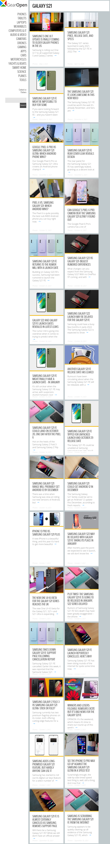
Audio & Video (18, 34)
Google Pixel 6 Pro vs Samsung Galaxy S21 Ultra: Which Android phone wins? (44, 152)
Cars (23, 55)
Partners (23, 92)
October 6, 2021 (45, 619)
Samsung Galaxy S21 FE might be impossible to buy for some (44, 101)
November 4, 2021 (80, 119)
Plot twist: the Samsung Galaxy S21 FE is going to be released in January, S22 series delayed (80, 599)
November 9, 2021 (45, 119)
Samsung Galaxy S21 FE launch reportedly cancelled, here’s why (79, 653)
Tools (23, 80)
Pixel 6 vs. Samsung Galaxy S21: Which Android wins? (43, 205)
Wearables (20, 26)
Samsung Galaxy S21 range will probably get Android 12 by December (45, 486)
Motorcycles (18, 59)
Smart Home (19, 67)
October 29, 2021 (80, 341)
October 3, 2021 (45, 674)
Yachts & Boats (17, 63)
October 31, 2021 (45, 230)
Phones (21, 14)
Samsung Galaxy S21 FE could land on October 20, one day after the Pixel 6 (46, 432)
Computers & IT (17, 30)
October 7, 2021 (45, 563)
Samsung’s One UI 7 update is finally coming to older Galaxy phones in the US (45, 41)
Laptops (21, 22)
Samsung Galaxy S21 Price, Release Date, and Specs (80, 35)
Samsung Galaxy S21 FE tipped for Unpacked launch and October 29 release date (80, 436)
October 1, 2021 (45, 785)
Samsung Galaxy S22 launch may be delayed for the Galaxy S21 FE (80, 316)
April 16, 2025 (79, 64)
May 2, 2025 (43, 64)
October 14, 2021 (45, 452)
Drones (21, 43)
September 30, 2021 (46, 840)
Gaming (22, 47)
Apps (23, 51)
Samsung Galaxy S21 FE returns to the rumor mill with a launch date (45, 264)
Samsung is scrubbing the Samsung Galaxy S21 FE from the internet (80, 819)
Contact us (22, 89)
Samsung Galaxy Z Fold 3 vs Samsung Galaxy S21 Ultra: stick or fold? (46, 705)
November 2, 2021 (80, 175)
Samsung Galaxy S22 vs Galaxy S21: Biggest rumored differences (80, 261)
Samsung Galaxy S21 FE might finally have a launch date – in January (46, 379)
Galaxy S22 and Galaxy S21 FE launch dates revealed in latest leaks (45, 323)
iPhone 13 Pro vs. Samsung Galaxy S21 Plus (46, 532)
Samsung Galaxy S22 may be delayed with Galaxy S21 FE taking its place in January (81, 539)
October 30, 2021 (80, 286)
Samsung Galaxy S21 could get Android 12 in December (80, 486)
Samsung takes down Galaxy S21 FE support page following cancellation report (44, 654)
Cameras (21, 38)
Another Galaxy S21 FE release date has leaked (80, 370)
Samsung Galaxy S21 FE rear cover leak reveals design (80, 153)
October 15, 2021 (45, 397)
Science (21, 71)
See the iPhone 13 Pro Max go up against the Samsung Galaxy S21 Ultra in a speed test (81, 765)
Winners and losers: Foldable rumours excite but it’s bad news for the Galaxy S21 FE (81, 710)
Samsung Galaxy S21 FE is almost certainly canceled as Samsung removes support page (45, 821)
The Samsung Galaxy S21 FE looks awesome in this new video (80, 94)
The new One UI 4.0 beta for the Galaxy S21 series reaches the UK (45, 601)
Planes (22, 75)
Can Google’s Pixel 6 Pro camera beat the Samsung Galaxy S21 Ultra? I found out (81, 215)
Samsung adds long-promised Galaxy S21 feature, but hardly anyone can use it (43, 766)
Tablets (22, 18)
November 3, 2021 (45, 175)
